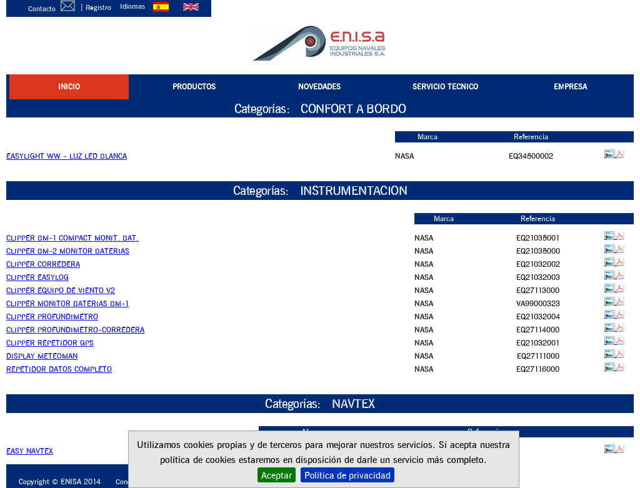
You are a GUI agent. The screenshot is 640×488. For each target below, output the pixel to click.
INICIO (69, 86)
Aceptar (276, 475)
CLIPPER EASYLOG (37, 277)
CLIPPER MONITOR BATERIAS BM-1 (67, 303)
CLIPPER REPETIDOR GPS (50, 342)
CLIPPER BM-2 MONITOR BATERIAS (67, 251)
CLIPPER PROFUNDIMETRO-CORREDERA (75, 329)
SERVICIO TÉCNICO (445, 86)
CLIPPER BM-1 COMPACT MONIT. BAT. (72, 237)
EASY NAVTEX (29, 451)
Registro (99, 7)
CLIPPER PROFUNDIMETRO (52, 316)
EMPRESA (570, 86)
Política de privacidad (347, 475)
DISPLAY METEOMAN (42, 356)
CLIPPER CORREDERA (43, 264)
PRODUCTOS (194, 86)
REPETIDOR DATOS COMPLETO (59, 369)
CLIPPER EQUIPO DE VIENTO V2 (60, 290)
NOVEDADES (319, 86)
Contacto (54, 8)
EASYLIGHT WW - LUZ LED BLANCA (66, 156)
